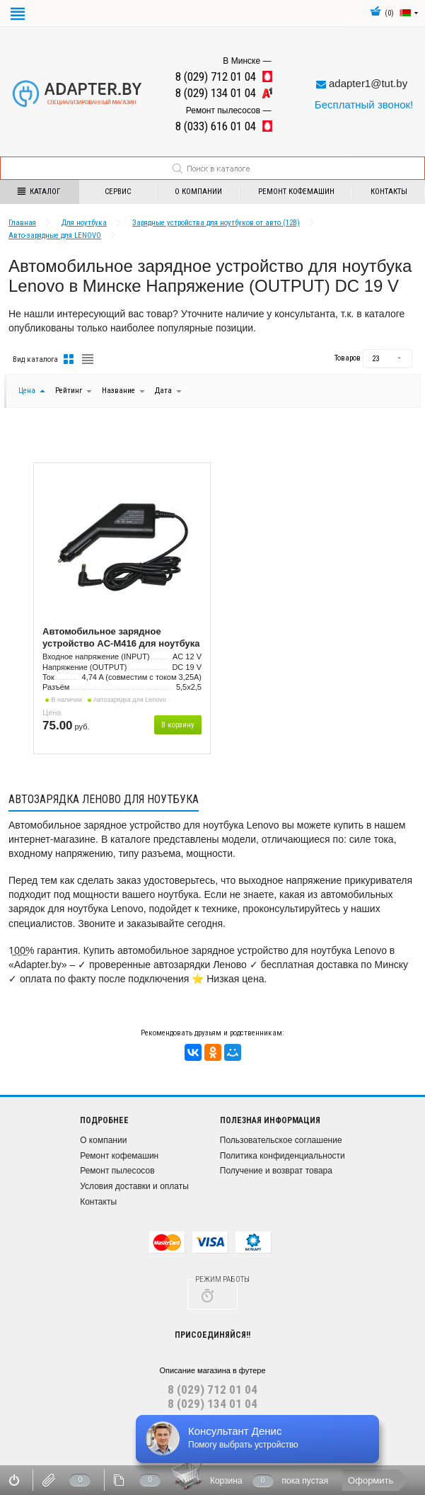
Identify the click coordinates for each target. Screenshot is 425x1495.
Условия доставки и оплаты (134, 1186)
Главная (22, 222)
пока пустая (305, 1481)
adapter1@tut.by (368, 83)
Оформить (370, 1480)
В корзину (177, 724)
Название (118, 390)
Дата (164, 390)
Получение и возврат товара (276, 1171)
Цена (26, 390)
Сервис (118, 191)
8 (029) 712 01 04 (212, 1389)
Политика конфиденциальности (282, 1156)
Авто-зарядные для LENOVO (54, 235)
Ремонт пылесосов (117, 1171)
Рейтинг (69, 390)
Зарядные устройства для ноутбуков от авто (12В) (216, 222)
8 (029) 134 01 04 (212, 1404)
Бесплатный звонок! (364, 104)
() (382, 13)
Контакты (98, 1202)
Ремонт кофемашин (296, 191)
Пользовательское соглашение (281, 1140)
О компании (198, 191)
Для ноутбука (84, 222)
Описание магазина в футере (212, 1370)
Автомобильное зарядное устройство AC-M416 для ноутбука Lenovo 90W (121, 638)
